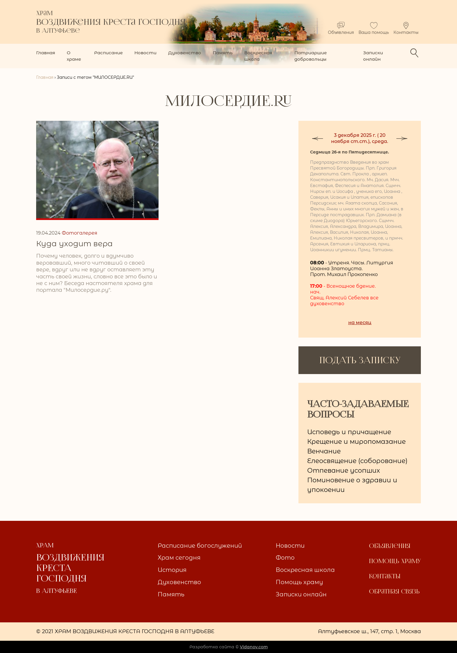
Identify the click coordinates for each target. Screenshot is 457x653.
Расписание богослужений (200, 545)
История (172, 569)
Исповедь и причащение (349, 432)
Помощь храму (299, 582)
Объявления (341, 28)
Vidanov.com (254, 646)
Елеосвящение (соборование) (357, 461)
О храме (74, 56)
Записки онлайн (373, 56)
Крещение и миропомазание (356, 442)
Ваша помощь (373, 28)
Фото (285, 557)
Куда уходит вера (74, 243)
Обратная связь (394, 591)
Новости (145, 52)
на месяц (359, 322)
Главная (45, 52)
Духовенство (184, 52)
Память (223, 52)
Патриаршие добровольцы (310, 56)
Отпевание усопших (343, 470)
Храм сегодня (179, 557)
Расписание (108, 52)
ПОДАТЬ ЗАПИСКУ (359, 360)
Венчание (324, 451)
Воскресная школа (258, 56)
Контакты (406, 28)
